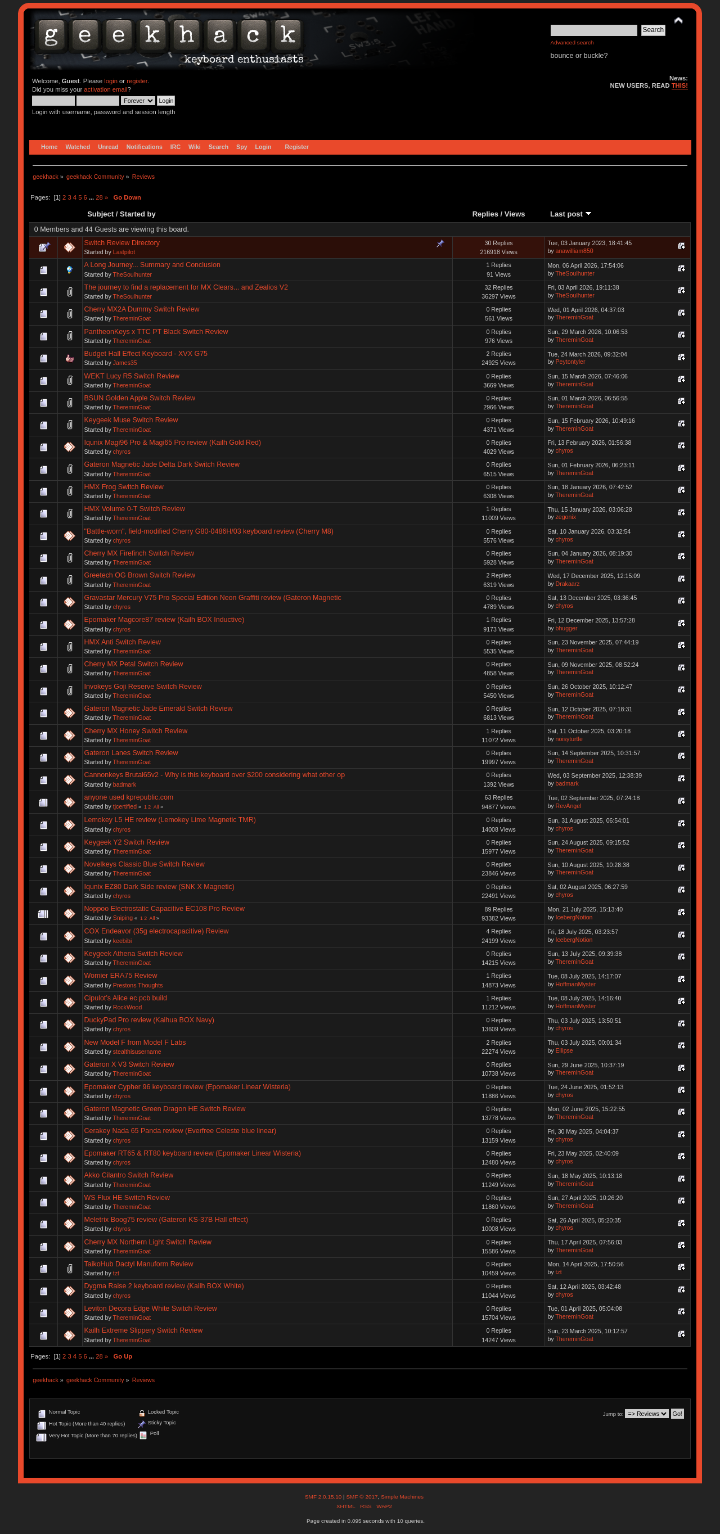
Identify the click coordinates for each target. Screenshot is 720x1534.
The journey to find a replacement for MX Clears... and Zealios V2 (186, 287)
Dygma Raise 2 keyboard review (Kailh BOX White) (164, 1286)
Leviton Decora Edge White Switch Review (150, 1308)
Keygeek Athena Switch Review (133, 954)
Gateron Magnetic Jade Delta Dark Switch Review (162, 464)
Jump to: (613, 1414)
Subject (100, 214)
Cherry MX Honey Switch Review (136, 731)
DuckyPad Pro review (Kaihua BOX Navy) (149, 1020)
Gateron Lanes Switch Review (131, 753)
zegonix (566, 516)
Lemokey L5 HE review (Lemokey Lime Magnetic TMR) (170, 820)
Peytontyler (571, 361)
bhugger (567, 628)
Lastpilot (124, 252)
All (156, 807)
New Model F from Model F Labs (135, 1042)
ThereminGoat (132, 318)
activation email (105, 89)
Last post (571, 214)
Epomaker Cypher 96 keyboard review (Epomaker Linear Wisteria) (187, 1087)
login (111, 81)
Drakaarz (568, 583)
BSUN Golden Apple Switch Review (140, 398)
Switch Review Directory (122, 243)
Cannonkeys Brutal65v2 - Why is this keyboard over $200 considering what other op (214, 775)
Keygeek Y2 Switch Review (127, 842)
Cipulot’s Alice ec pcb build (125, 998)
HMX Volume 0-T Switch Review (134, 509)
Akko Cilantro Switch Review (129, 1175)
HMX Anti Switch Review (122, 642)
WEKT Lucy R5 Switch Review (132, 376)
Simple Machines (402, 1497)
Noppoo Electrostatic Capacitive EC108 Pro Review (164, 909)
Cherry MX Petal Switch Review (133, 664)
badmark (124, 784)
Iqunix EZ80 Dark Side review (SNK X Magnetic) (159, 887)
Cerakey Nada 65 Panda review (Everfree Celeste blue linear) (180, 1131)
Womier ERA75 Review (121, 976)
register (137, 81)
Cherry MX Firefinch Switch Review (139, 553)
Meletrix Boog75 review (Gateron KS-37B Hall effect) (166, 1220)
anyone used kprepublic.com (129, 797)
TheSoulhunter (132, 274)
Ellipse (564, 1050)
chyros (121, 451)
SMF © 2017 (361, 1497)
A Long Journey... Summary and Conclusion (152, 265)
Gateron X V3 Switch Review (129, 1064)
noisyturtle (569, 739)
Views (515, 214)
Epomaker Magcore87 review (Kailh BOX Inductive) (164, 620)
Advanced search (572, 42)
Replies (485, 214)
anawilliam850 (574, 250)
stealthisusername (137, 1051)
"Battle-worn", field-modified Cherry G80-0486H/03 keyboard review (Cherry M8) (209, 531)
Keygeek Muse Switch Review (131, 420)
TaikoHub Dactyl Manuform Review (139, 1264)
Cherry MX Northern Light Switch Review (148, 1242)
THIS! (680, 85)
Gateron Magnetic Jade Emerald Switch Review (158, 708)
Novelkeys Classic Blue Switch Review (144, 864)
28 (99, 197)
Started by (138, 214)
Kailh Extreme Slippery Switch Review (143, 1330)
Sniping (123, 917)
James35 (125, 362)
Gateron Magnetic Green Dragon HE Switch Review (165, 1109)
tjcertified (125, 806)
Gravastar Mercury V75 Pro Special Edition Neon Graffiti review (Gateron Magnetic (212, 598)
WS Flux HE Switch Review (127, 1198)
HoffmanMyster (576, 984)
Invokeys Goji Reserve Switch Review (143, 687)
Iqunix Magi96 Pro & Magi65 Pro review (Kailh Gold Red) (173, 442)
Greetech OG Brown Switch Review (140, 575)
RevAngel (569, 805)
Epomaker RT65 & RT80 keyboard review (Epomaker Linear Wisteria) (193, 1153)
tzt (116, 1273)
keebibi (122, 940)
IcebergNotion (574, 917)
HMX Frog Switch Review (124, 487)
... (92, 197)
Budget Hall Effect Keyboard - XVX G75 (146, 354)
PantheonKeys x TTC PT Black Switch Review (156, 332)
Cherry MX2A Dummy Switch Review (142, 309)
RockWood (127, 1007)
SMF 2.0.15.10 (324, 1497)
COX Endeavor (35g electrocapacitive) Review (156, 931)
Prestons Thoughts (138, 985)
